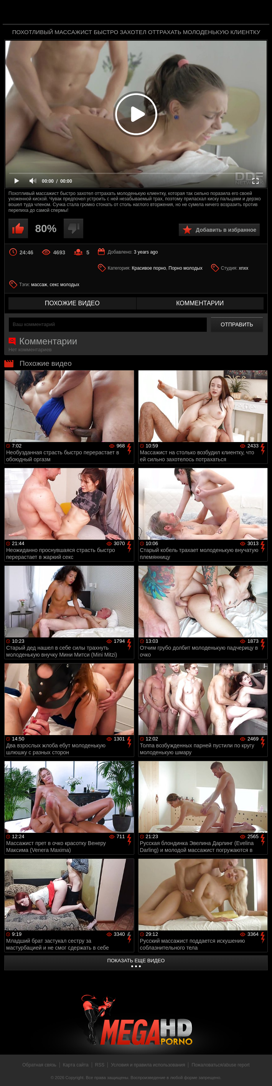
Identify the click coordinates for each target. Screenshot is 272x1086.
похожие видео (72, 303)
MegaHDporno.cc (152, 13)
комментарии (200, 303)
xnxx (244, 268)
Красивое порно (149, 268)
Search (258, 12)
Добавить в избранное (226, 230)
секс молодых (64, 284)
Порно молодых (185, 268)
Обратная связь (39, 1065)
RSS (100, 1065)
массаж (39, 284)
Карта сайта (76, 1065)
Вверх (260, 1072)
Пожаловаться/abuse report (220, 1065)
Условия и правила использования (148, 1065)
